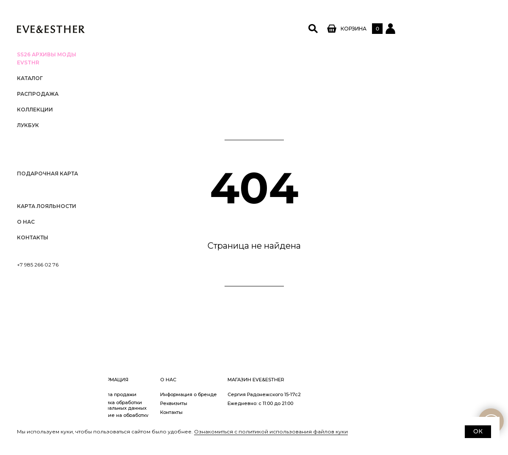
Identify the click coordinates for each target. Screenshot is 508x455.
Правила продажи (221, 394)
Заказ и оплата (148, 403)
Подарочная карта (47, 173)
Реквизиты (281, 403)
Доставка (141, 412)
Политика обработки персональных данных (227, 405)
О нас (26, 222)
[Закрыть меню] (97, 10)
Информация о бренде (296, 394)
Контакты (32, 237)
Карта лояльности (46, 206)
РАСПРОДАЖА (37, 94)
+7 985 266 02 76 (37, 264)
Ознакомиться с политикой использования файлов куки (271, 431)
